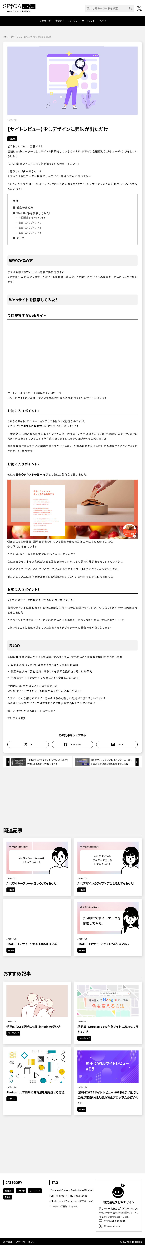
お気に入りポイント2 (30, 227)
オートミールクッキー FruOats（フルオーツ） (34, 393)
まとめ (20, 238)
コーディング (88, 21)
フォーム (74, 1206)
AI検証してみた (86, 1190)
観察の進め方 (24, 207)
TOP (5, 36)
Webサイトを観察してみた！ (33, 213)
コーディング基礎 (59, 1206)
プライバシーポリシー (26, 1241)
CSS (53, 1195)
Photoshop (57, 1201)
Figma (60, 1195)
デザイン (73, 21)
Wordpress (71, 1201)
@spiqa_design (109, 1226)
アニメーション (87, 1201)
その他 (102, 21)
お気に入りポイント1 (30, 222)
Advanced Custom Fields (64, 1190)
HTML (70, 1195)
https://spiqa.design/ (112, 1220)
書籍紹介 (60, 21)
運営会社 (7, 1241)
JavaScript (81, 1195)
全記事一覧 (45, 21)
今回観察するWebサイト (32, 217)
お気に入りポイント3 (30, 232)
